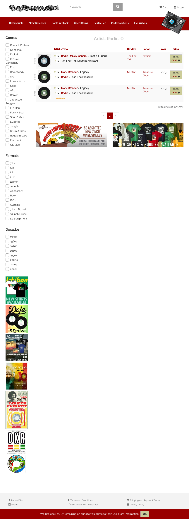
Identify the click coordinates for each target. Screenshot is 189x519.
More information (128, 513)
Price (176, 49)
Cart (163, 7)
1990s (11, 255)
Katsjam (147, 56)
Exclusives (140, 23)
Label (146, 49)
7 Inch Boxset (16, 209)
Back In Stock (60, 23)
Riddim (131, 49)
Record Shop (17, 500)
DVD (11, 200)
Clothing (13, 204)
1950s (11, 236)
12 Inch (12, 181)
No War (131, 72)
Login (179, 7)
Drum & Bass (16, 130)
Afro (10, 90)
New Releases (37, 23)
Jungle (12, 126)
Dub (10, 67)
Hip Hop (13, 107)
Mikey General (79, 56)
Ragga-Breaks (16, 135)
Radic (64, 56)
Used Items (81, 23)
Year (163, 49)
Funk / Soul (15, 112)
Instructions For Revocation (84, 504)
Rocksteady (15, 71)
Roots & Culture (17, 45)
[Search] (90, 7)
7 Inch (11, 163)
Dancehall (14, 49)
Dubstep (13, 121)
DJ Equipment (16, 218)
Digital (12, 54)
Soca (11, 85)
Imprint (14, 504)
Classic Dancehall (12, 60)
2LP (10, 177)
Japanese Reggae (14, 101)
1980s (11, 250)
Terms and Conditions (81, 500)
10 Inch (12, 186)
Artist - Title (61, 49)
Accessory (14, 190)
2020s (11, 269)
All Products (15, 23)
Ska (10, 76)
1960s (11, 241)
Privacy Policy (136, 504)
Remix (12, 94)
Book (11, 195)
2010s (11, 264)
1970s (11, 246)
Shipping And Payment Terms (144, 500)
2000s (12, 259)
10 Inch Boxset (17, 213)
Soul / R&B (14, 117)
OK (145, 514)
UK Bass (13, 144)
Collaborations (120, 23)
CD (10, 167)
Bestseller (100, 23)
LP (9, 172)
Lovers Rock (15, 81)
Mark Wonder (69, 72)
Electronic (14, 140)
